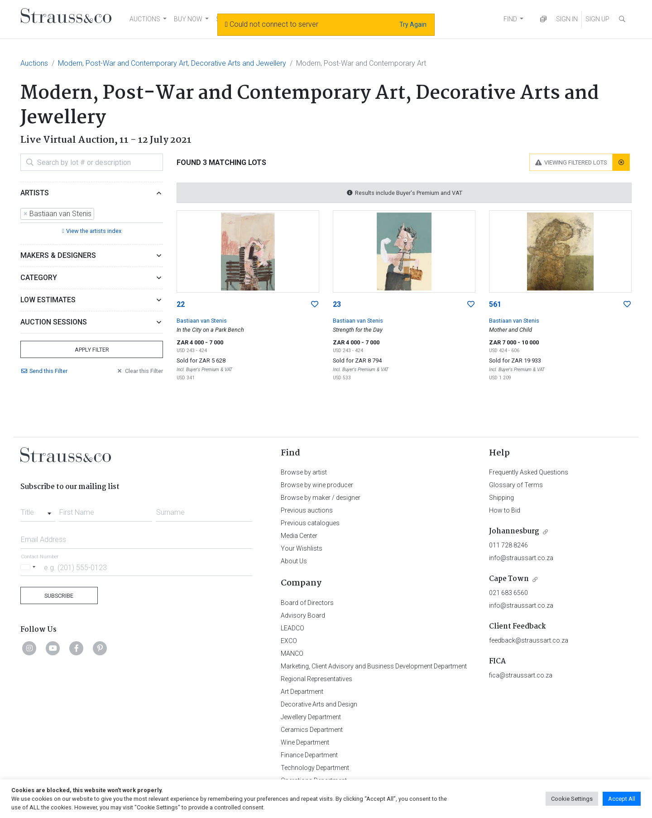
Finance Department (309, 755)
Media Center (299, 535)
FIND (510, 19)
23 (337, 304)
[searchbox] (99, 213)
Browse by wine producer (317, 485)
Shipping (501, 497)
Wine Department (305, 742)
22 (181, 304)
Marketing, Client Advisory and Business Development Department (374, 666)
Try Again (413, 24)
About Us (294, 561)
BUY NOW (188, 19)
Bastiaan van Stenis (202, 320)
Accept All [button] (621, 798)
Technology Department (315, 767)
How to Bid (504, 510)
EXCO (289, 640)
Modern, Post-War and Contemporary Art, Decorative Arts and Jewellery (172, 63)
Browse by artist (304, 472)
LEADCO (292, 628)
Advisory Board (303, 615)
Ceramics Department (312, 729)
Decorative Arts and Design (319, 704)
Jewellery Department (311, 717)
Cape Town (509, 579)
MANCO (292, 653)
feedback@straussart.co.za (528, 640)
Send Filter (43, 371)
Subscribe (58, 595)
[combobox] (91, 214)
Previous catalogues (310, 523)
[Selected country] (29, 567)
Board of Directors (307, 602)
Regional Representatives (316, 678)
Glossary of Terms (516, 485)
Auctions (34, 63)
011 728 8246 (508, 545)
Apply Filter (92, 349)
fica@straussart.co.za (520, 675)
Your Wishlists (301, 548)
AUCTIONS (144, 19)
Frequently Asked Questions (528, 472)
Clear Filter (139, 371)
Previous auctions (307, 510)
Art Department (302, 691)
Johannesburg (514, 531)
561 (495, 304)
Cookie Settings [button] (572, 798)
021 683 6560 (508, 592)
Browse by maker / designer (320, 497)
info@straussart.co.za (521, 557)
